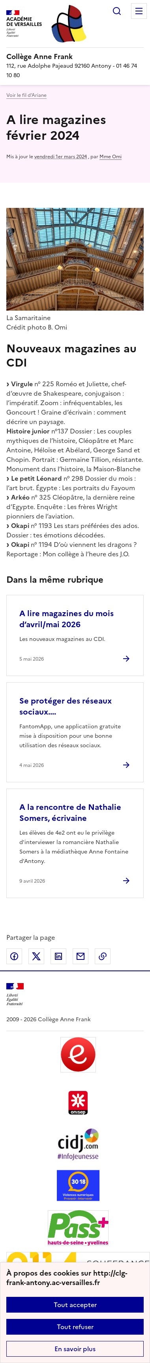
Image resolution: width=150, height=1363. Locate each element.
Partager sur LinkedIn (58, 956)
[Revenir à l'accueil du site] (15, 994)
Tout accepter (75, 1304)
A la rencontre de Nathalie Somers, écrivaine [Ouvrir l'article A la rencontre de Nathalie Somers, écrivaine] (70, 812)
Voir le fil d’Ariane (26, 95)
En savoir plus (75, 1349)
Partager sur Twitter (36, 956)
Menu (139, 11)
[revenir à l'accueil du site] (75, 56)
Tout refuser (75, 1327)
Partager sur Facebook (14, 956)
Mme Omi (110, 156)
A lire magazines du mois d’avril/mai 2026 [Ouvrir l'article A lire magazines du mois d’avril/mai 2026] (66, 618)
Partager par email (80, 956)
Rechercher (117, 11)
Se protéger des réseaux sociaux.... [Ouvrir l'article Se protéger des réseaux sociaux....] (65, 706)
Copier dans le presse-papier (103, 956)
